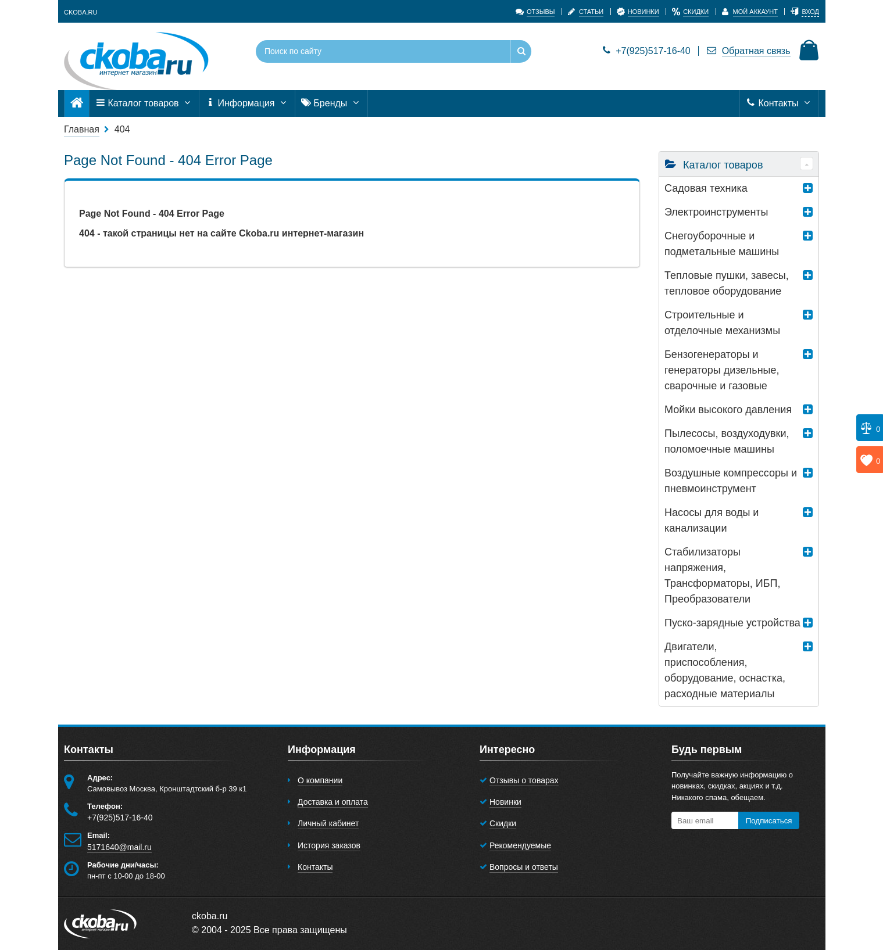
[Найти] (520, 51)
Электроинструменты (716, 212)
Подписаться (769, 820)
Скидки (502, 823)
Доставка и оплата (333, 801)
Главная (81, 129)
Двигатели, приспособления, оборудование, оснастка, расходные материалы (724, 670)
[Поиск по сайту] (370, 51)
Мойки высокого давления (728, 409)
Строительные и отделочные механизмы (722, 322)
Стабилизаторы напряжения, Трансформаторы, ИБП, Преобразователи (722, 575)
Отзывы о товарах (524, 780)
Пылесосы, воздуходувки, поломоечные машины (726, 441)
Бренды (331, 103)
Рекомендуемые (520, 845)
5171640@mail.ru (119, 847)
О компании (320, 780)
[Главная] (77, 103)
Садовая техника (706, 188)
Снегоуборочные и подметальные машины (721, 243)
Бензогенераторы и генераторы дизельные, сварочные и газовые (722, 370)
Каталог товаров (144, 103)
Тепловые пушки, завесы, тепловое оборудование (726, 283)
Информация (247, 103)
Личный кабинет (328, 823)
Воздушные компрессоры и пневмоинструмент (730, 480)
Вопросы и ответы (523, 867)
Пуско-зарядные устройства (732, 623)
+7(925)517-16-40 (646, 51)
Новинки (505, 801)
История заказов (329, 845)
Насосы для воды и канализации (711, 520)
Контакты (779, 103)
